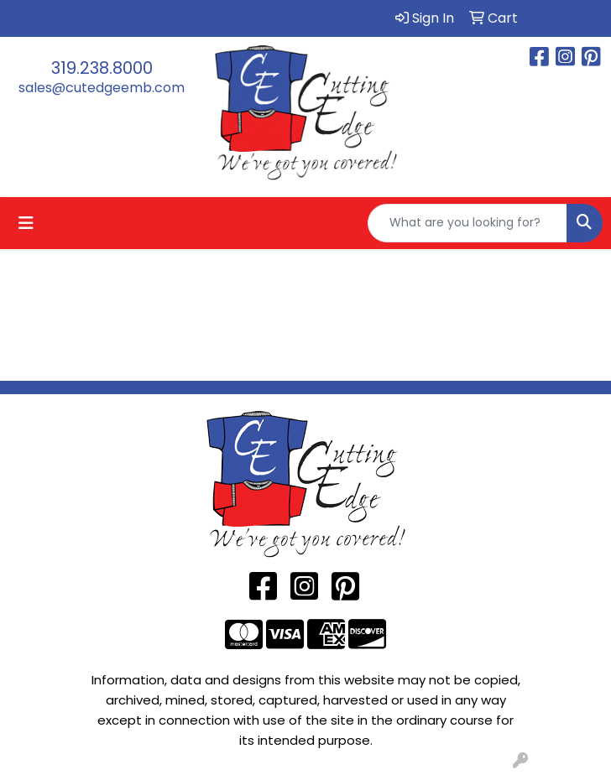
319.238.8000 (102, 68)
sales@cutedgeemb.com (101, 87)
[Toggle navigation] (26, 223)
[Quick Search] (467, 223)
